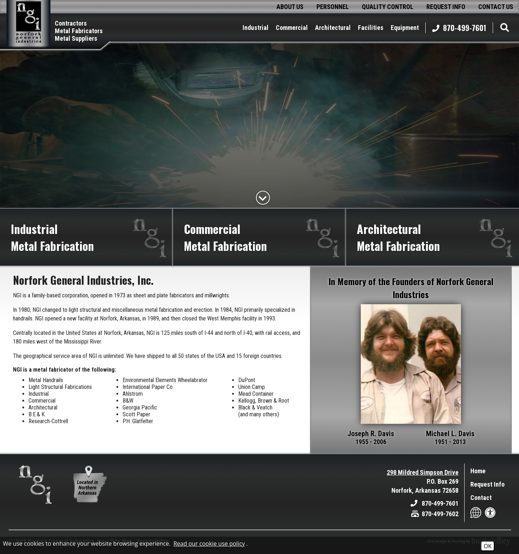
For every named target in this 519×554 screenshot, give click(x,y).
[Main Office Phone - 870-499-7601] (434, 503)
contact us (495, 6)
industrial (256, 27)
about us (289, 6)
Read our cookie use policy (209, 544)
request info (445, 6)
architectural (333, 27)
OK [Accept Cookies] (488, 546)
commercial (292, 27)
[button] (503, 27)
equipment (405, 27)
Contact (481, 497)
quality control (387, 6)
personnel (332, 6)
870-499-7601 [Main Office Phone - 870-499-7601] (459, 27)
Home (477, 471)
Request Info (487, 484)
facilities (370, 27)
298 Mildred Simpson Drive (422, 472)
